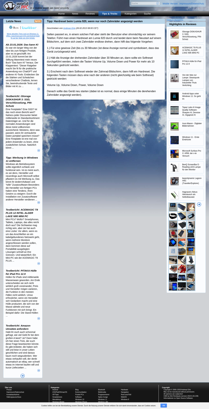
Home (61, 13)
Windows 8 (125, 399)
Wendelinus (56, 399)
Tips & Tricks (109, 13)
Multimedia (102, 392)
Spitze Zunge (103, 397)
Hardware (124, 390)
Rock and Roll (126, 394)
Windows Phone (81, 402)
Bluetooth (101, 390)
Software (78, 397)
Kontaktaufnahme (13, 394)
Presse (9, 390)
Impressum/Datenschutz (191, 3)
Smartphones (57, 397)
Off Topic (55, 394)
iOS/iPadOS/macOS (59, 392)
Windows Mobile (58, 402)
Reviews (90, 13)
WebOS (124, 397)
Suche (147, 13)
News (75, 13)
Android (55, 390)
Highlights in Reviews (182, 24)
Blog (14, 27)
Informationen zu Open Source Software (178, 398)
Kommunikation (81, 392)
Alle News (23, 376)
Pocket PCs (79, 394)
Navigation (125, 392)
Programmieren (103, 394)
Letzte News (13, 21)
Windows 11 (102, 399)
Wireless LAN (103, 402)
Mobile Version (170, 3)
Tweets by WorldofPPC (175, 20)
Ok (163, 406)
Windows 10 (79, 399)
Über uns (8, 387)
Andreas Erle (69, 28)
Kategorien (131, 13)
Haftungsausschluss (14, 397)
